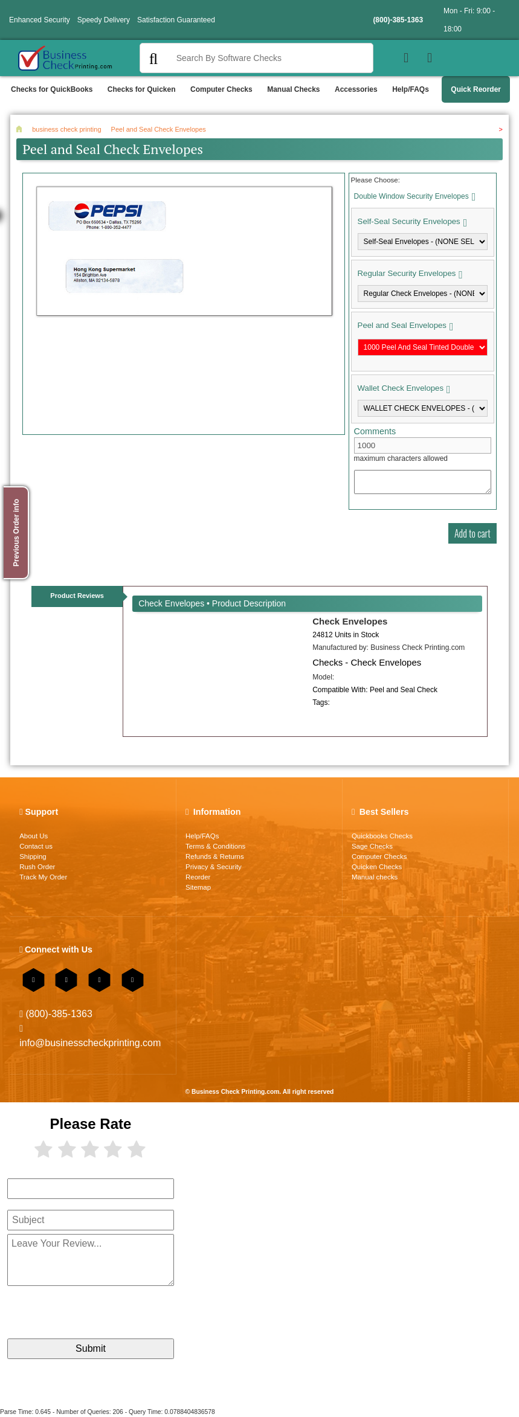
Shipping (33, 856)
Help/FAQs (410, 89)
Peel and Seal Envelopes (402, 325)
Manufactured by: (388, 647)
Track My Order (43, 877)
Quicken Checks (377, 866)
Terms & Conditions (215, 846)
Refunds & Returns (214, 856)
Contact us (36, 846)
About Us (33, 836)
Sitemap (198, 887)
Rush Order (37, 866)
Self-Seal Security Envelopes (409, 221)
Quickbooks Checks (382, 836)
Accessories (356, 89)
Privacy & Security (213, 866)
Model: (323, 677)
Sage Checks (372, 846)
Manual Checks (293, 89)
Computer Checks (221, 89)
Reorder (197, 877)
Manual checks (375, 877)
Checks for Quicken (142, 89)
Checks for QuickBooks (51, 89)
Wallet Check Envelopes (400, 388)
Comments (375, 431)
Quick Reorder (476, 89)
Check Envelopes (349, 621)
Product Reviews (77, 595)
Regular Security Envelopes (407, 273)
